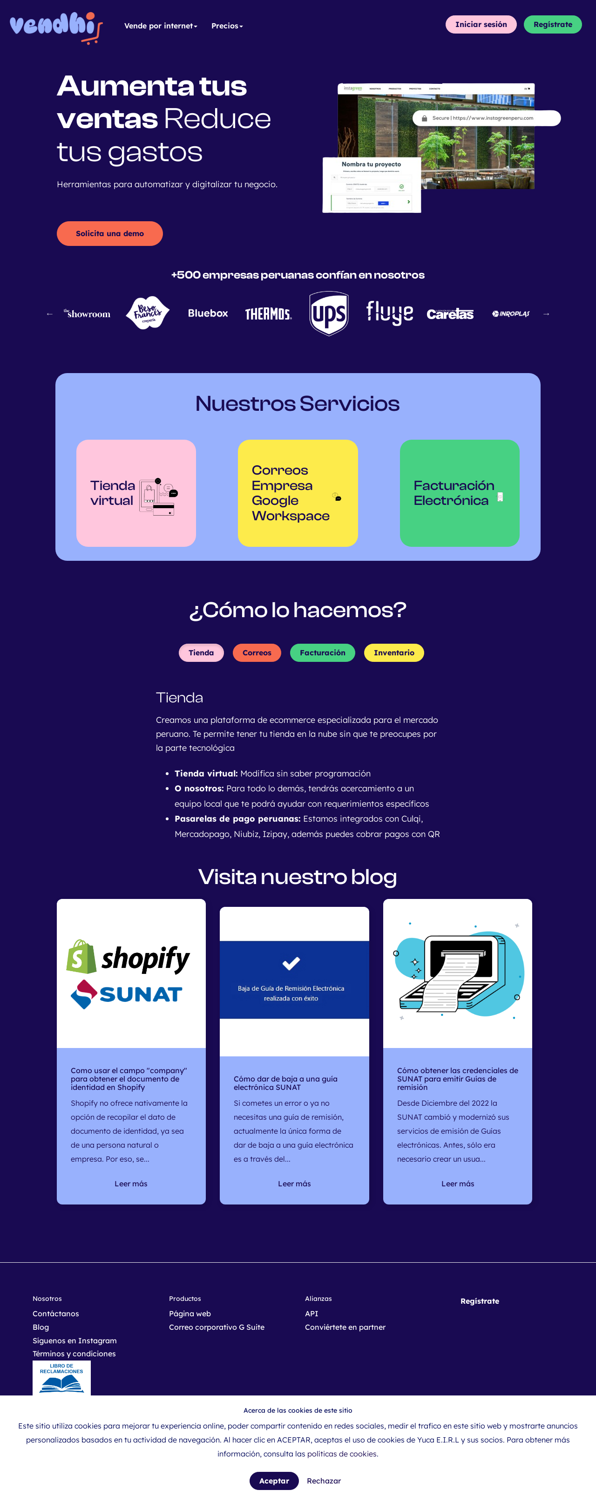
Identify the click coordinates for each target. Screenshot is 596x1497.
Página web (190, 1313)
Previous (49, 313)
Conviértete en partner (345, 1327)
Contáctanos (56, 1313)
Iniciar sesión (481, 24)
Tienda (201, 652)
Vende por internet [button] (160, 25)
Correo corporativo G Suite (216, 1327)
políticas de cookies (342, 1453)
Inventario (394, 652)
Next (546, 313)
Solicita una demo (110, 233)
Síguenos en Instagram (75, 1340)
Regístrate (553, 24)
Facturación (322, 652)
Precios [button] (227, 25)
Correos (257, 652)
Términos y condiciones (74, 1353)
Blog (41, 1327)
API (311, 1313)
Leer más (131, 1183)
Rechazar (324, 1480)
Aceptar (274, 1480)
